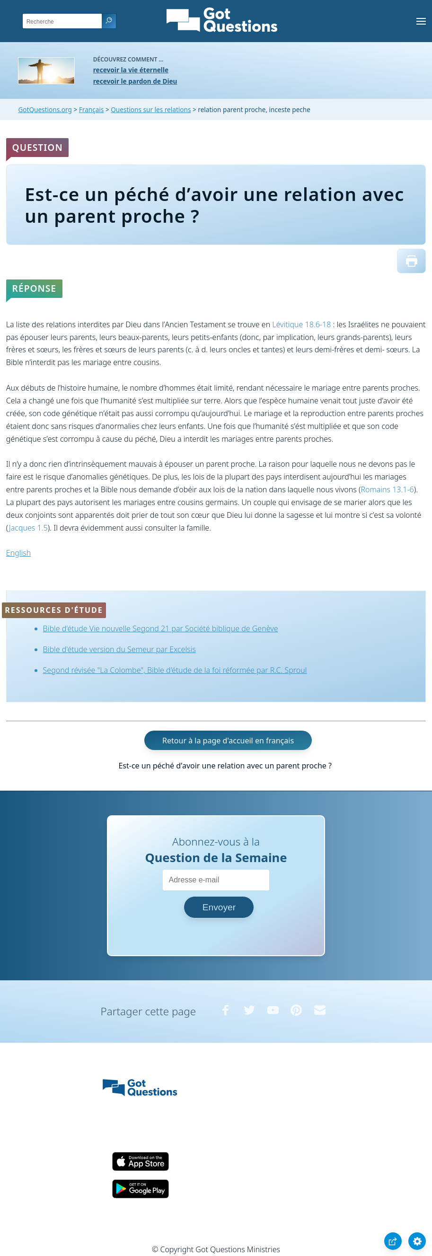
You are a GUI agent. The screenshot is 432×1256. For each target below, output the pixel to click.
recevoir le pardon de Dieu (135, 81)
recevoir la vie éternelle (130, 69)
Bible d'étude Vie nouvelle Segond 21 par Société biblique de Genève (160, 628)
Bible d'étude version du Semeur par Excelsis (119, 649)
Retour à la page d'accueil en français (228, 740)
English (18, 553)
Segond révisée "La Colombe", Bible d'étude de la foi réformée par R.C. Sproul (175, 670)
